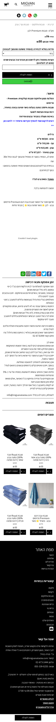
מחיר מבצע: (48, 41)
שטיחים (50, 612)
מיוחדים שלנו (48, 620)
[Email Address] (51, 629)
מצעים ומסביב (47, 600)
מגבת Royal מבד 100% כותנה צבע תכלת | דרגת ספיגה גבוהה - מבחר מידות (15, 519)
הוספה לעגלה (26, 74)
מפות (51, 616)
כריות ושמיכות (48, 604)
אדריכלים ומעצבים (45, 707)
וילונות (51, 588)
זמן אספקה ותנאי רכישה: (39, 282)
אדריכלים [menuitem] (50, 561)
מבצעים (50, 624)
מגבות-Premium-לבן (37, 30)
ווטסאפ (28, 81)
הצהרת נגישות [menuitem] (47, 568)
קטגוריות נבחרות (44, 581)
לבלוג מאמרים (47, 698)
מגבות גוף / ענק (22, 24)
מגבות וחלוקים (38, 24)
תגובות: (49, 403)
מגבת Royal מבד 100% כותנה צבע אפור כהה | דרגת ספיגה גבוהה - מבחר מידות (41, 458)
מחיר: (49, 36)
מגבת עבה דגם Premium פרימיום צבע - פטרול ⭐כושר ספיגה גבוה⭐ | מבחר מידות (41, 521)
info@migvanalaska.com (35, 658)
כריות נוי (50, 608)
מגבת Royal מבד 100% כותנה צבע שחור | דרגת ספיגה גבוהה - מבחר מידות (15, 458)
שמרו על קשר (46, 639)
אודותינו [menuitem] (50, 558)
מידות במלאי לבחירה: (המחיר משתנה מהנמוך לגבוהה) (28, 49)
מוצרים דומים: (45, 414)
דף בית (51, 24)
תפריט (50, 8)
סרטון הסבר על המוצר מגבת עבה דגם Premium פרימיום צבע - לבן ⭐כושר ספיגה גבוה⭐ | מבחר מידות (29, 203)
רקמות (51, 592)
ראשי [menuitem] (51, 555)
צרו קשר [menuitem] (50, 565)
